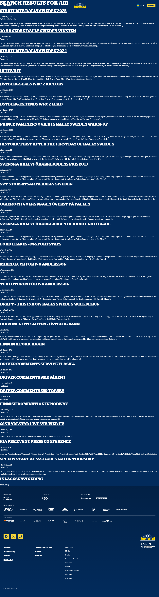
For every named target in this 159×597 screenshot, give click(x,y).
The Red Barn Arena (43, 547)
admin (5, 39)
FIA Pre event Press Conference (35, 441)
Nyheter (7, 547)
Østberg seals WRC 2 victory (32, 84)
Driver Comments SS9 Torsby (32, 390)
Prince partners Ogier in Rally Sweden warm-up (54, 124)
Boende (7, 556)
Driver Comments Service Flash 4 (37, 364)
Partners (38, 556)
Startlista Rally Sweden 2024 (33, 50)
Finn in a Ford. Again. (23, 344)
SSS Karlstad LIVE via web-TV (32, 424)
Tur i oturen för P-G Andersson (35, 284)
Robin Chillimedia (9, 19)
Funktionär (69, 547)
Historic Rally (10, 552)
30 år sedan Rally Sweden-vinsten (38, 31)
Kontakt (151, 5)
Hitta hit (10, 70)
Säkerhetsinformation (72, 559)
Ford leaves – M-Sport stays (31, 244)
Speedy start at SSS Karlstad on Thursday (47, 459)
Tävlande (68, 563)
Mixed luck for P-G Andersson (33, 264)
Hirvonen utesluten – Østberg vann (40, 324)
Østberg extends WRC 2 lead (31, 104)
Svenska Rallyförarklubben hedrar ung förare (55, 224)
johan (4, 92)
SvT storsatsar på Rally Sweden (36, 184)
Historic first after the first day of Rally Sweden (57, 144)
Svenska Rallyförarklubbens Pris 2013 (44, 164)
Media (67, 551)
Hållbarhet (8, 560)
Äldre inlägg (4, 485)
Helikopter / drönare (72, 570)
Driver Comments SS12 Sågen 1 (32, 377)
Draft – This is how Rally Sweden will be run (50, 304)
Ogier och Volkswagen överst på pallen (45, 204)
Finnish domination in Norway (34, 404)
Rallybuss (68, 574)
